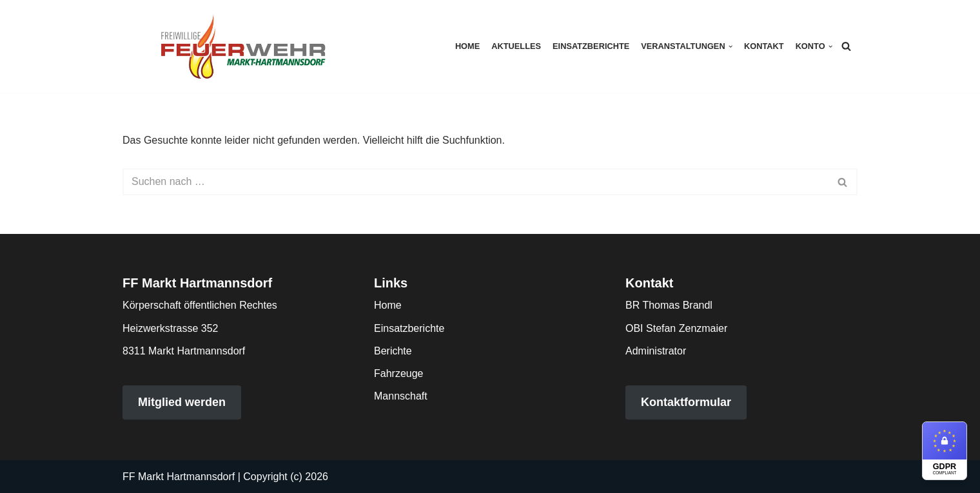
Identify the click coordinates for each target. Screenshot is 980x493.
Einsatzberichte (591, 46)
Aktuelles (516, 46)
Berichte (393, 350)
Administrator (655, 350)
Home (467, 46)
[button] (730, 46)
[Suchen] (846, 46)
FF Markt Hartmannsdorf (178, 476)
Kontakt (764, 46)
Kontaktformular (686, 402)
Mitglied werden (182, 402)
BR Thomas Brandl (668, 305)
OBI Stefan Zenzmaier (676, 328)
